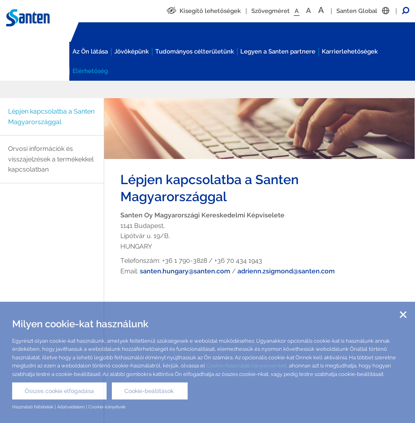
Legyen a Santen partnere (277, 51)
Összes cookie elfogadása (59, 391)
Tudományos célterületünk (194, 51)
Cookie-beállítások (149, 391)
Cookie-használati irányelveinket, (246, 366)
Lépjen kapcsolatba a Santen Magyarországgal (51, 116)
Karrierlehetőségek (350, 51)
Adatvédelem (71, 407)
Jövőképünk (131, 51)
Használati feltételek (32, 407)
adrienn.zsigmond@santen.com (286, 271)
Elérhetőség (90, 71)
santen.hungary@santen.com (185, 271)
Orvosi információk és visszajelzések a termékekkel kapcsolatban (51, 159)
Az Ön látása (90, 51)
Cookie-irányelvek (107, 407)
